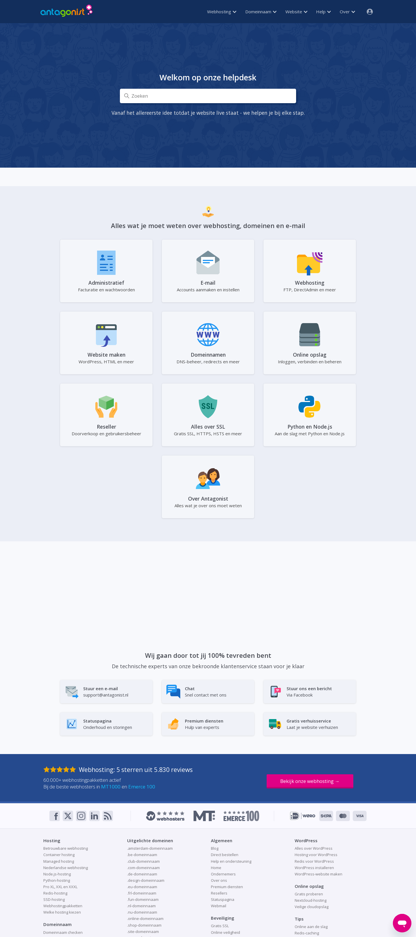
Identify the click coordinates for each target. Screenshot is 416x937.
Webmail (218, 905)
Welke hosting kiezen (62, 912)
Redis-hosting (55, 893)
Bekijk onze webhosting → (310, 781)
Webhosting (221, 11)
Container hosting (59, 854)
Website (296, 11)
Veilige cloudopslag (311, 906)
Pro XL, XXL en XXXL (60, 886)
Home (216, 867)
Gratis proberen (309, 894)
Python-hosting (56, 880)
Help (323, 11)
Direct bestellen (224, 854)
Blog (214, 848)
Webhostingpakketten (62, 905)
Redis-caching (307, 933)
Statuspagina (222, 899)
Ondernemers (223, 874)
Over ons (219, 880)
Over (347, 11)
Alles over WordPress (314, 848)
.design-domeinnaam (145, 880)
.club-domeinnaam (143, 861)
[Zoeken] (208, 96)
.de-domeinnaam (142, 874)
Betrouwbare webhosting (65, 848)
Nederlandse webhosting (65, 867)
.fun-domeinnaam (143, 899)
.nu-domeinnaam (142, 912)
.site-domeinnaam (143, 931)
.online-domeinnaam (145, 918)
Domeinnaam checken (63, 932)
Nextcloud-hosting (310, 900)
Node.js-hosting (57, 874)
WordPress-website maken (318, 874)
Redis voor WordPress (314, 861)
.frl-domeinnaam (141, 893)
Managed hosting (58, 861)
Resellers (219, 893)
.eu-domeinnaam (142, 886)
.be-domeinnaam (142, 854)
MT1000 (110, 786)
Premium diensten (227, 886)
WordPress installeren (314, 867)
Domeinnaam (260, 11)
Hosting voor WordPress (316, 854)
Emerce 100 (141, 786)
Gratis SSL (220, 925)
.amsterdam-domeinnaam (150, 848)
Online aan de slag (311, 926)
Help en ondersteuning (231, 861)
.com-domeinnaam (143, 867)
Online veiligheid (225, 932)
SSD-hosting (54, 899)
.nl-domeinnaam (141, 905)
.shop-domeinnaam (144, 925)
